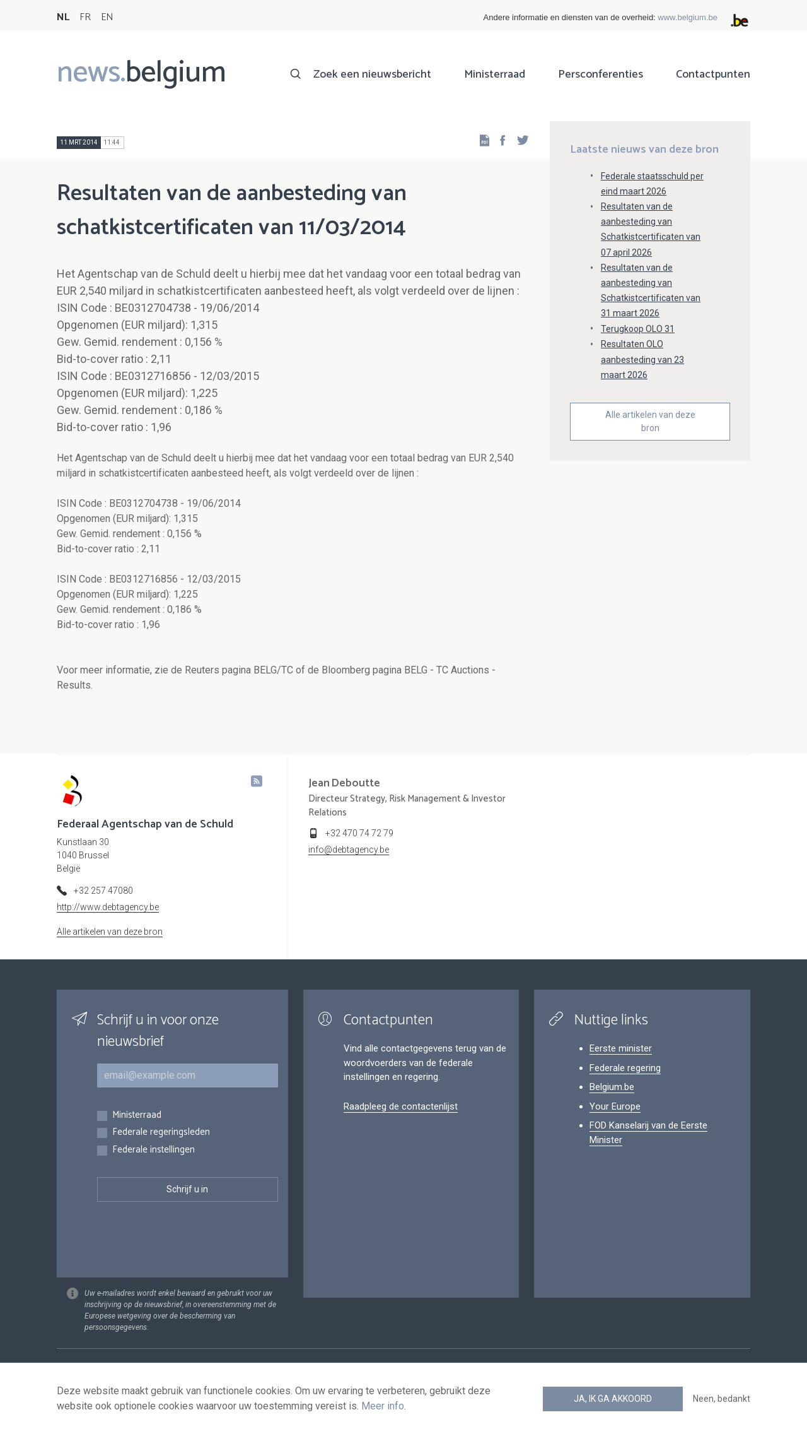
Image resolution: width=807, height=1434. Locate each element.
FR (85, 17)
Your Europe (615, 1106)
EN (107, 17)
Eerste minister (620, 1048)
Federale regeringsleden (161, 1132)
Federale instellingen (153, 1150)
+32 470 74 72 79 (359, 833)
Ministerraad (494, 74)
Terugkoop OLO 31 (638, 329)
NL (63, 17)
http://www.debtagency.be (108, 907)
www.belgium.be (687, 17)
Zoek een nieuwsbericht (372, 74)
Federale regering (625, 1068)
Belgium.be (611, 1087)
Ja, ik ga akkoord (613, 1399)
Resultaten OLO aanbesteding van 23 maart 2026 (642, 359)
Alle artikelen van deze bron (650, 421)
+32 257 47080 (103, 891)
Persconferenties (600, 74)
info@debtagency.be (348, 849)
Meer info (382, 1406)
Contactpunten (713, 74)
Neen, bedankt (721, 1399)
